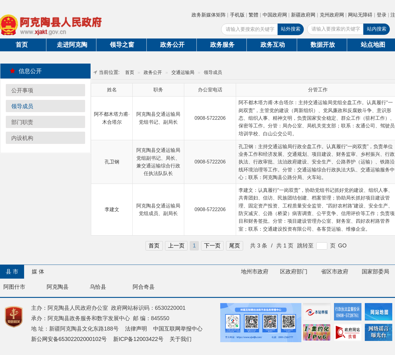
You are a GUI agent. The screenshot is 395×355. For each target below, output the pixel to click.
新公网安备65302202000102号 (69, 339)
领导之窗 (122, 44)
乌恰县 (98, 287)
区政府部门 (293, 272)
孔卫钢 (112, 161)
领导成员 (22, 106)
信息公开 (26, 71)
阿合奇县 (144, 287)
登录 (381, 14)
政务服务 (222, 44)
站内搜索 (376, 28)
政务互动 (272, 44)
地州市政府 (254, 272)
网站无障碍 (360, 14)
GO (342, 246)
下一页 (212, 246)
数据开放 (323, 44)
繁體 (253, 14)
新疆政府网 (303, 14)
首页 (129, 72)
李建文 (112, 209)
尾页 (234, 246)
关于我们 (181, 339)
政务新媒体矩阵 (209, 14)
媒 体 (38, 272)
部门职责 (22, 122)
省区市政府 (334, 272)
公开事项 (22, 90)
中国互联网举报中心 (178, 329)
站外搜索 (290, 28)
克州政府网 (332, 14)
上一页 (176, 246)
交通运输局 (182, 72)
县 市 (12, 272)
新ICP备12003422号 (138, 339)
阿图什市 (14, 287)
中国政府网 (275, 14)
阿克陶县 (58, 287)
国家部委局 (375, 272)
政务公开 (172, 44)
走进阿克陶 (72, 44)
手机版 (237, 14)
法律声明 (136, 329)
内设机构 (22, 138)
